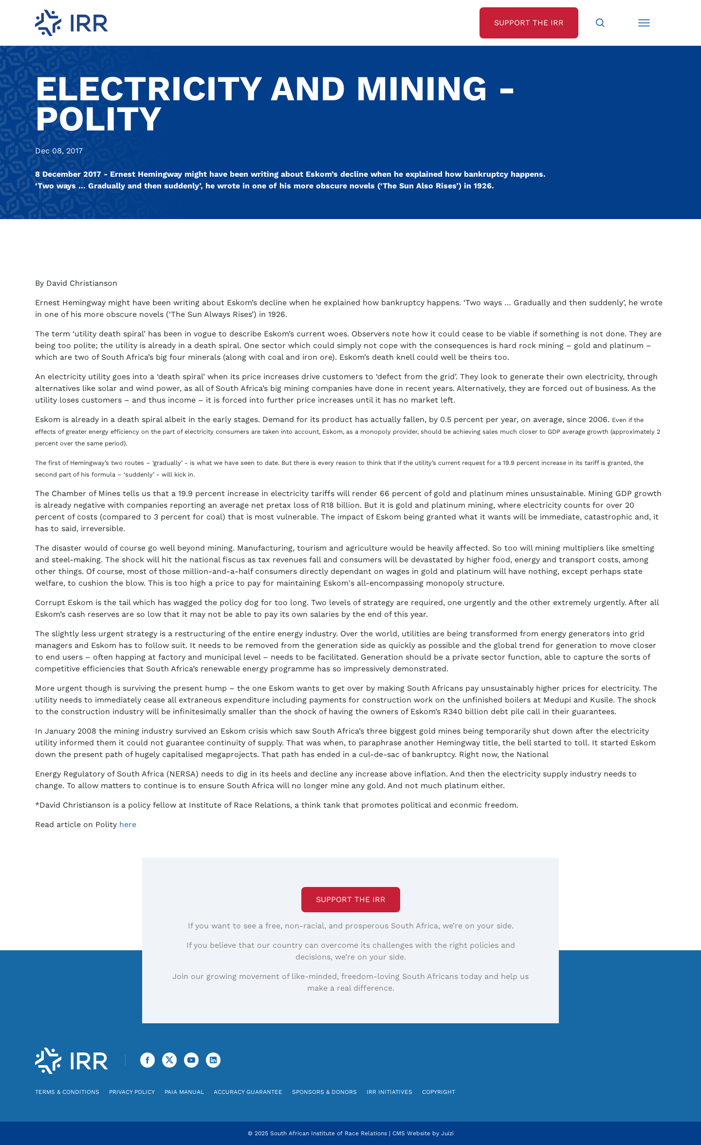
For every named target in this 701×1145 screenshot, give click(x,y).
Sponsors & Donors (324, 1092)
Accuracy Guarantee (248, 1092)
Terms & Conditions (67, 1092)
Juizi (447, 1133)
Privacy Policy (132, 1092)
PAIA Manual (184, 1092)
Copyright (438, 1092)
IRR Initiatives (389, 1092)
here (127, 824)
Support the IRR (351, 899)
